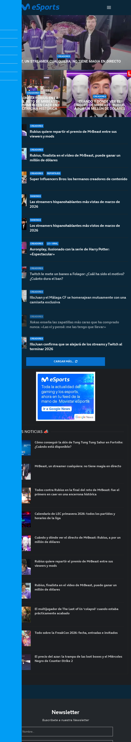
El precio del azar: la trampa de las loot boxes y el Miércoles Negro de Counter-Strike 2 (78, 658)
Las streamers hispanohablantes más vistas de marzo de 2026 (75, 207)
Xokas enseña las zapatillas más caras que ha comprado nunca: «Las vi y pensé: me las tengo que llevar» (74, 325)
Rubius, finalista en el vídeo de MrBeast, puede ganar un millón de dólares (75, 157)
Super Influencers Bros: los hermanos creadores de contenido (78, 179)
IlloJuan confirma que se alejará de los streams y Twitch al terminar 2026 (76, 346)
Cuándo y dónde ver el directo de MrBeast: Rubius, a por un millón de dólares (100, 105)
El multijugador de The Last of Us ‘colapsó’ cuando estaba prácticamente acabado (76, 611)
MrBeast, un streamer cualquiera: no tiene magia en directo (64, 61)
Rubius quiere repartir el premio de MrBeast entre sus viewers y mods (73, 134)
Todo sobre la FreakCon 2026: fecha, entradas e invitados (76, 632)
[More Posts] (65, 361)
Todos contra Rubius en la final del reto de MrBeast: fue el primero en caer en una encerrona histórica (33, 103)
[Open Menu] (109, 7)
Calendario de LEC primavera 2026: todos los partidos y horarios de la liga (75, 515)
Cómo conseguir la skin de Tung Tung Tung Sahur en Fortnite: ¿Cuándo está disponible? (79, 444)
